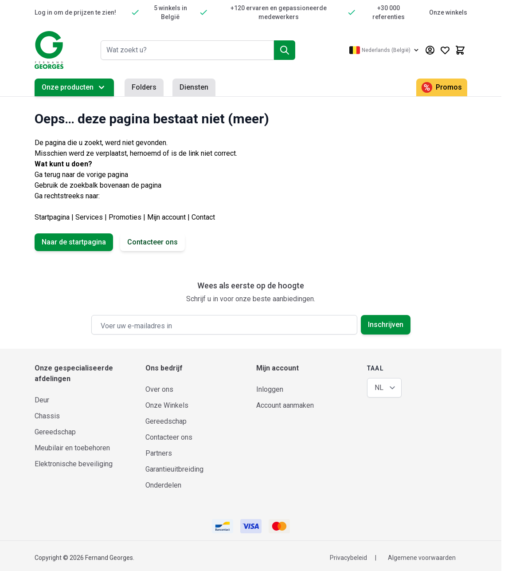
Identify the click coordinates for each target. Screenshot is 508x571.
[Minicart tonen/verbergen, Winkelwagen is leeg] (460, 50)
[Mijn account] (430, 50)
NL (379, 387)
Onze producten (74, 87)
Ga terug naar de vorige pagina (81, 174)
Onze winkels (448, 12)
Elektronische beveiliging (74, 464)
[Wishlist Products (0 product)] (445, 50)
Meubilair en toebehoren (72, 448)
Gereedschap (55, 432)
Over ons (159, 389)
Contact (203, 217)
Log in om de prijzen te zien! (75, 12)
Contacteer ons (152, 242)
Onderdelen (163, 485)
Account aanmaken (285, 405)
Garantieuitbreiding (174, 469)
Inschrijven (385, 324)
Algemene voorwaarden (422, 557)
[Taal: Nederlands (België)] (385, 50)
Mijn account (166, 217)
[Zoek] (284, 50)
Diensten (194, 87)
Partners (158, 453)
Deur (42, 400)
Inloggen (269, 389)
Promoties (125, 217)
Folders (144, 87)
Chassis (47, 416)
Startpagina (52, 217)
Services (89, 217)
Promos (442, 87)
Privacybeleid (348, 557)
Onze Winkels (166, 405)
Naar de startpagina (74, 242)
